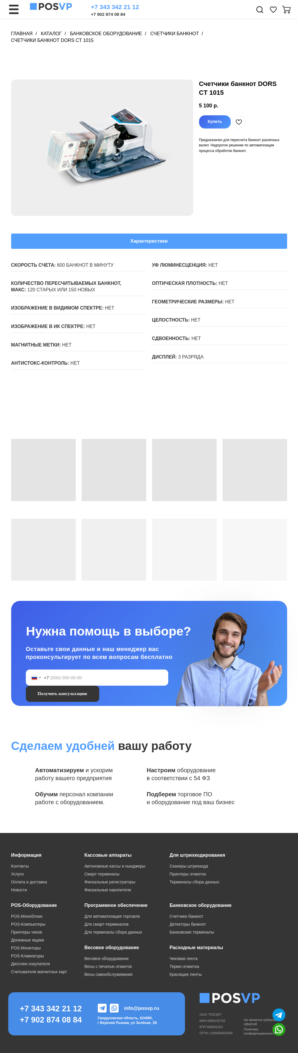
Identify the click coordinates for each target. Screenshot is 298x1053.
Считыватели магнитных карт (39, 971)
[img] (273, 10)
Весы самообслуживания (109, 974)
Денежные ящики (27, 940)
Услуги (17, 874)
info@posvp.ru (141, 1008)
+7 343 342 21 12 (115, 7)
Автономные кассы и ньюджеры (115, 866)
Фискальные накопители (108, 890)
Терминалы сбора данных (194, 882)
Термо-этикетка (184, 966)
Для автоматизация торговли (112, 916)
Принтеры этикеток (188, 874)
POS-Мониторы (26, 948)
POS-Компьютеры (28, 924)
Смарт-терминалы (102, 874)
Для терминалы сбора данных (113, 932)
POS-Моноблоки (27, 916)
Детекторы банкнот (188, 924)
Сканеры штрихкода (189, 866)
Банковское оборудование (106, 33)
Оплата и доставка (29, 882)
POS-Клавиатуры (27, 956)
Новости (19, 890)
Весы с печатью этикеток (108, 966)
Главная (22, 33)
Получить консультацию (62, 693)
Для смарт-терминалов (107, 924)
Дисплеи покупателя (30, 963)
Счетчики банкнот (174, 33)
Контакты (20, 866)
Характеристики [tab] (149, 241)
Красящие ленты (186, 974)
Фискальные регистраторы (110, 882)
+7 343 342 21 (46, 1008)
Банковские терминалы (192, 932)
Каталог (51, 33)
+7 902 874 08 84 (108, 14)
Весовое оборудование (107, 958)
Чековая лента (184, 958)
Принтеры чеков (26, 932)
